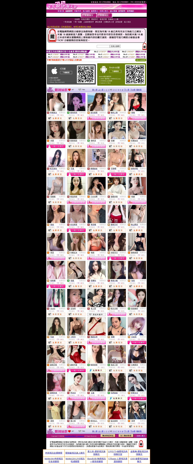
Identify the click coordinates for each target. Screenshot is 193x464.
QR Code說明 (140, 60)
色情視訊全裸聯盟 (53, 453)
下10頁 (133, 90)
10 (122, 90)
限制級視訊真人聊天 (75, 453)
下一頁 (126, 90)
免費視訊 (62, 113)
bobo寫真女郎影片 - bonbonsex (74, 436)
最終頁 (139, 90)
